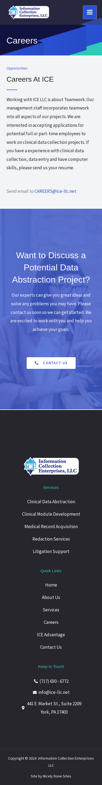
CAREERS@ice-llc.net (55, 191)
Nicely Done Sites (57, 776)
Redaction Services (51, 539)
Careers (51, 622)
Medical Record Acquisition (51, 526)
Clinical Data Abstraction (51, 502)
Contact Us (51, 647)
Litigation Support (51, 551)
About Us (51, 597)
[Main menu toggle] (90, 12)
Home (51, 585)
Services (51, 610)
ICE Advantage (51, 635)
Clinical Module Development (51, 514)
